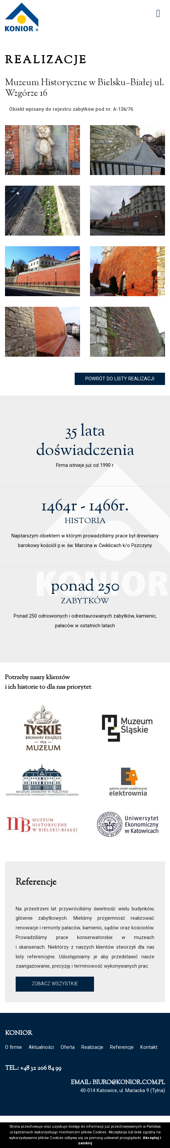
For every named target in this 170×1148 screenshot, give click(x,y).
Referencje (122, 1047)
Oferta (68, 1047)
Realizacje (92, 1047)
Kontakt (148, 1047)
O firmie (13, 1047)
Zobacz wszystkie (55, 984)
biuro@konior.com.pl (129, 1082)
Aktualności (41, 1047)
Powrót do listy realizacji (119, 379)
